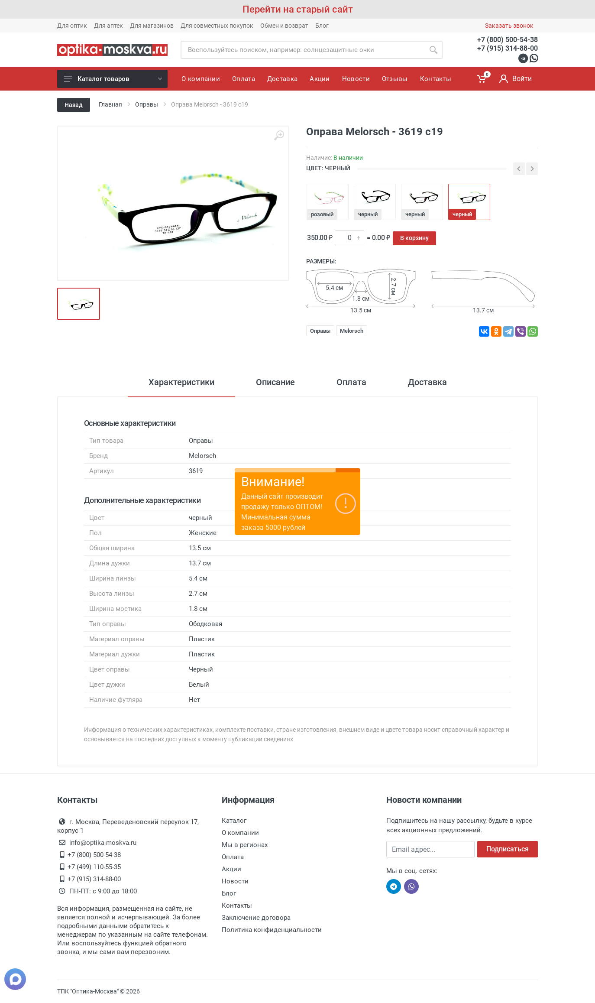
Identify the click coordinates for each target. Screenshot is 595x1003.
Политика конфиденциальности (272, 930)
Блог (322, 26)
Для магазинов (152, 26)
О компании (240, 833)
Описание (275, 382)
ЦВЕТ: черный (328, 168)
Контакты (237, 905)
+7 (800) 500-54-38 (507, 40)
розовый (322, 214)
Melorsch (351, 331)
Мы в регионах (245, 845)
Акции (231, 869)
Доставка (427, 382)
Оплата (351, 382)
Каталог (234, 820)
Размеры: (321, 261)
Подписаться (507, 849)
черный (368, 214)
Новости (235, 881)
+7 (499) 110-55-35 (94, 867)
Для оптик (72, 26)
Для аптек (108, 26)
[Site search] (302, 50)
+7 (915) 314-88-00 (507, 48)
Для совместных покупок (217, 26)
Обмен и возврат (284, 26)
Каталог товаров (113, 79)
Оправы (320, 331)
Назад (74, 104)
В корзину (414, 237)
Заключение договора (256, 918)
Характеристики (181, 382)
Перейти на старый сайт (298, 9)
